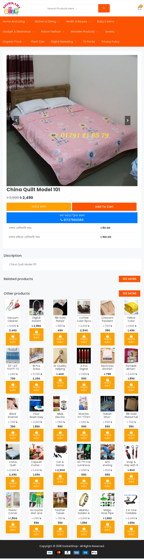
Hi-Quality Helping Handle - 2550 (60, 371)
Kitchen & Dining (47, 22)
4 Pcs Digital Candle (84, 370)
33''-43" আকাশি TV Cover (13, 370)
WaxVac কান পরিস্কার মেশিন (83, 418)
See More (130, 279)
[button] (16, 121)
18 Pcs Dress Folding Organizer (36, 371)
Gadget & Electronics (18, 32)
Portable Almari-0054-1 (131, 370)
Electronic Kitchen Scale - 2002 (107, 371)
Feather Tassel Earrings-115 (60, 515)
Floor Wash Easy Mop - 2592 (36, 419)
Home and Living (15, 22)
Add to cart (104, 207)
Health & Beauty (78, 22)
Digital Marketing (63, 42)
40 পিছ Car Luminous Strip (84, 466)
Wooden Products (84, 32)
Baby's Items (107, 22)
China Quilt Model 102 (13, 466)
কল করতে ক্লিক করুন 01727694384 (72, 218)
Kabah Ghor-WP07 (107, 418)
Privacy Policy (110, 42)
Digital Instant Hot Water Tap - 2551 (36, 323)
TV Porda (89, 42)
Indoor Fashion (52, 32)
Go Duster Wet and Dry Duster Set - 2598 (36, 515)
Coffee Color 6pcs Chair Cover (84, 323)
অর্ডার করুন (39, 207)
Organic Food (14, 42)
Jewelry (111, 32)
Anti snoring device (107, 466)
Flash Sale (37, 42)
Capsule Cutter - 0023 (36, 466)
